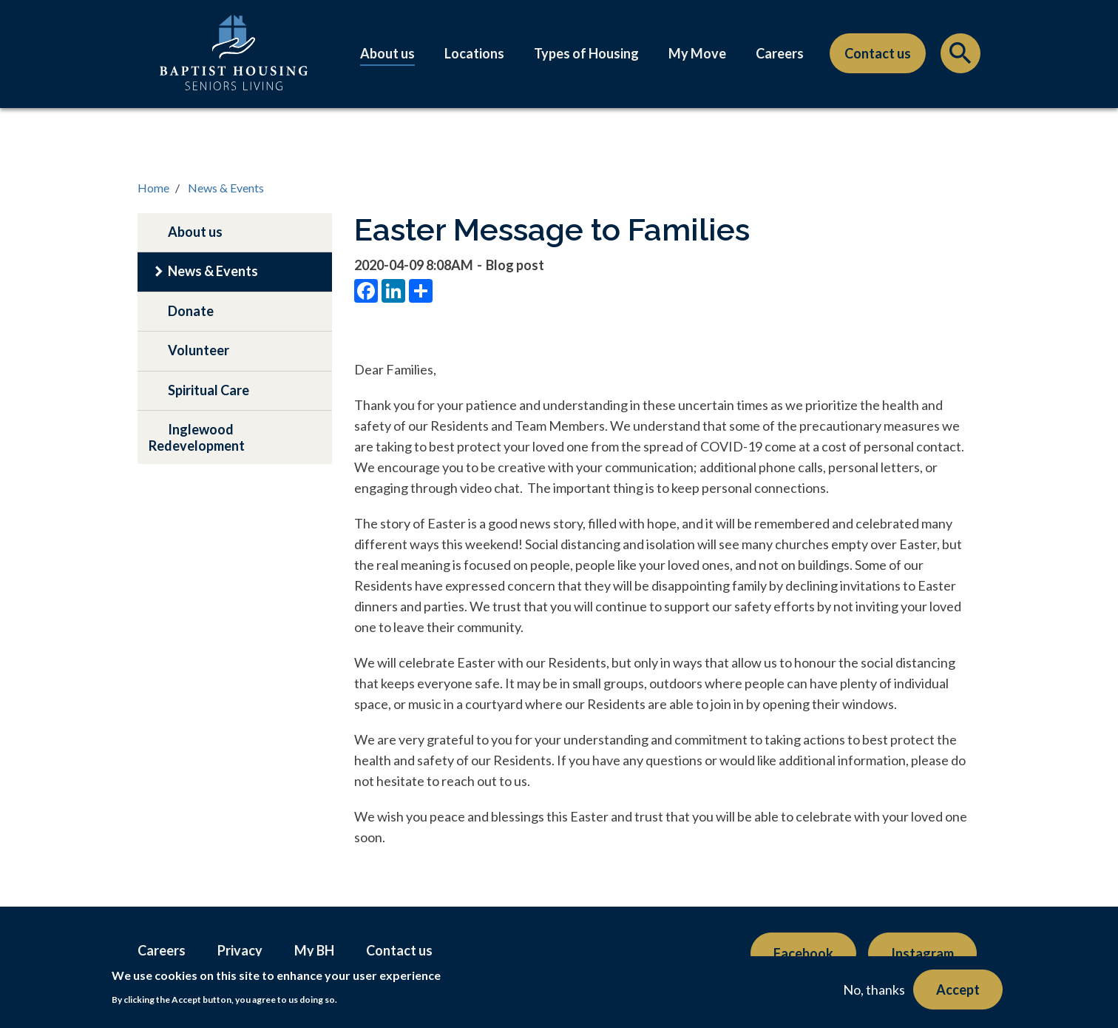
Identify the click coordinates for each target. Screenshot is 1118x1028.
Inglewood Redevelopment (197, 437)
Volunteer (198, 350)
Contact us (877, 53)
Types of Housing (586, 53)
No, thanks (874, 989)
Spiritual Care (208, 390)
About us (387, 53)
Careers (780, 53)
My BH (314, 950)
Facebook (803, 953)
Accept (958, 989)
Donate (191, 311)
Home (153, 188)
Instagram (922, 953)
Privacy (239, 950)
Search (960, 57)
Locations (474, 53)
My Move (697, 53)
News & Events (226, 188)
